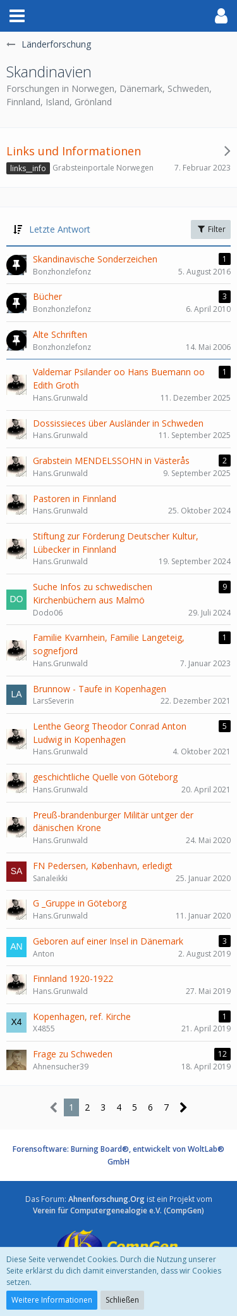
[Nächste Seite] (183, 1108)
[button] (17, 16)
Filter (211, 229)
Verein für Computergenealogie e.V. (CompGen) (118, 1210)
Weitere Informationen (51, 1299)
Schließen (122, 1299)
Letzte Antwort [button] (59, 229)
